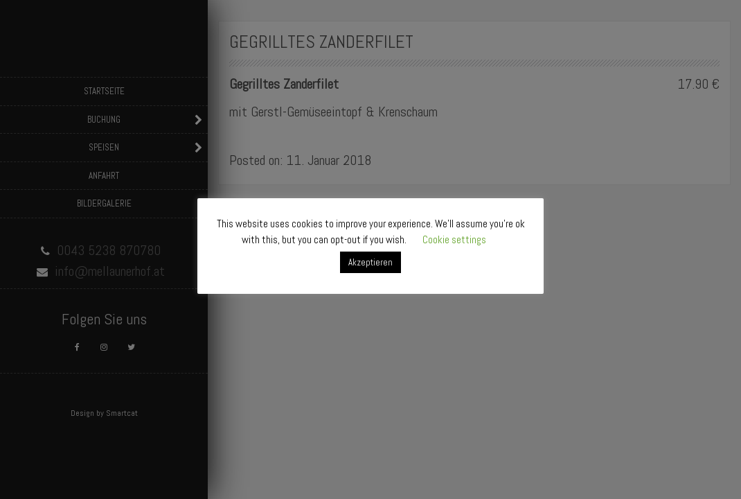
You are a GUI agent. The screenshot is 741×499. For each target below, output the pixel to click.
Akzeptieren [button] (370, 262)
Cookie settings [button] (454, 239)
